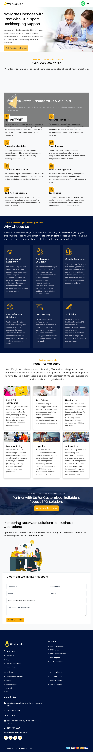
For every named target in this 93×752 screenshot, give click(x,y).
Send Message (15, 620)
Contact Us (9, 656)
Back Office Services (57, 654)
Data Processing (55, 661)
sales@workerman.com (15, 732)
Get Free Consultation (16, 49)
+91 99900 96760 (12, 710)
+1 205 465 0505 (12, 728)
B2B (6, 692)
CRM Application (55, 677)
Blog (6, 659)
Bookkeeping (54, 657)
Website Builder (55, 680)
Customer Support (56, 646)
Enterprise (8, 688)
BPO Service (53, 650)
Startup (8, 680)
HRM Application (55, 684)
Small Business (10, 684)
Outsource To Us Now (46, 508)
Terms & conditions (12, 663)
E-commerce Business (13, 677)
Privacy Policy (10, 667)
